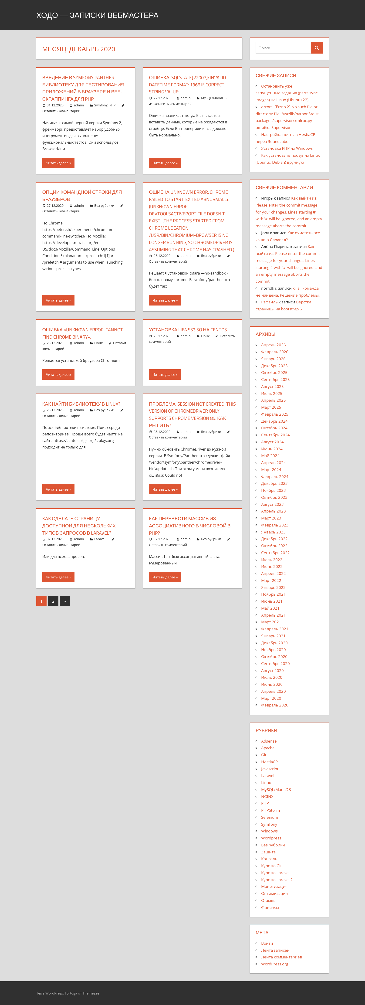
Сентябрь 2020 (275, 663)
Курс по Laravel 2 (277, 879)
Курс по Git (271, 865)
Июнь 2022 (272, 566)
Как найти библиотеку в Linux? (84, 418)
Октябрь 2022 (274, 545)
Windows (269, 831)
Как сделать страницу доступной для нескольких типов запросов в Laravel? (82, 540)
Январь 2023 (273, 532)
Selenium (269, 817)
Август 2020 (272, 670)
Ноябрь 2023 (273, 490)
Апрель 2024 (273, 462)
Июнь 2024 (272, 449)
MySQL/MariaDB (213, 98)
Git (263, 754)
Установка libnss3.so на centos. (192, 344)
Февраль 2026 (274, 351)
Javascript (269, 768)
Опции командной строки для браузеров (85, 202)
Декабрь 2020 (274, 642)
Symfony (101, 112)
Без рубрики (104, 213)
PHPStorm (270, 810)
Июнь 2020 (272, 684)
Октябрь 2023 (274, 497)
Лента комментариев (281, 957)
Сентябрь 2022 (275, 552)
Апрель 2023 (273, 511)
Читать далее (57, 170)
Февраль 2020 (274, 705)
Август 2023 (272, 504)
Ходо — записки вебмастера (103, 14)
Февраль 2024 (274, 476)
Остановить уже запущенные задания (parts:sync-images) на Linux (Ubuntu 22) (287, 93)
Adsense (269, 741)
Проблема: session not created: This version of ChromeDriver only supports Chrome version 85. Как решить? (191, 428)
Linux (98, 357)
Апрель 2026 (273, 344)
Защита (268, 852)
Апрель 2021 (273, 615)
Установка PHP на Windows (287, 148)
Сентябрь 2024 (275, 435)
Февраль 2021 (274, 629)
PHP (112, 112)
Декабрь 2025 (274, 365)
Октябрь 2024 (274, 428)
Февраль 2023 (274, 525)
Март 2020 (271, 698)
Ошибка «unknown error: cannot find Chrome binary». (79, 347)
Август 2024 (272, 442)
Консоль (269, 858)
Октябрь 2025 (274, 372)
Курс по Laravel (275, 872)
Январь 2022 (273, 587)
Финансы (270, 907)
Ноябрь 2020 (273, 649)
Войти (267, 943)
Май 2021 (270, 608)
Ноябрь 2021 (273, 594)
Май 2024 (270, 455)
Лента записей (275, 950)
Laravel (99, 553)
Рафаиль (269, 302)
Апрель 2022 (273, 573)
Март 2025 (271, 407)
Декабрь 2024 (274, 421)
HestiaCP (269, 761)
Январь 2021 (273, 635)
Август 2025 (272, 386)
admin (79, 112)
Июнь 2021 (272, 601)
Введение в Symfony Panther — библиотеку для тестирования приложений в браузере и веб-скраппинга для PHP (85, 91)
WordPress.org (274, 964)
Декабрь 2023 (274, 483)
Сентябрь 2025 (275, 379)
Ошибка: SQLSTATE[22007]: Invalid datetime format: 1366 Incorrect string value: (191, 84)
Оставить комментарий (61, 118)
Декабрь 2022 (274, 538)
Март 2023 (271, 518)
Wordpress (271, 838)
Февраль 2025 (274, 414)
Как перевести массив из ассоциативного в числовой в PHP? (191, 540)
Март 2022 (271, 580)
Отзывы (268, 900)
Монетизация (274, 886)
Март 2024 (271, 469)
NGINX (267, 796)
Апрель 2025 (273, 400)
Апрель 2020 (273, 691)
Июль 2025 (271, 393)
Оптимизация (274, 893)
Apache (268, 747)
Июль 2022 (271, 559)
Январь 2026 (273, 358)
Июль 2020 (271, 677)
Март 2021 (271, 622)
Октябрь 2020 (274, 656)
